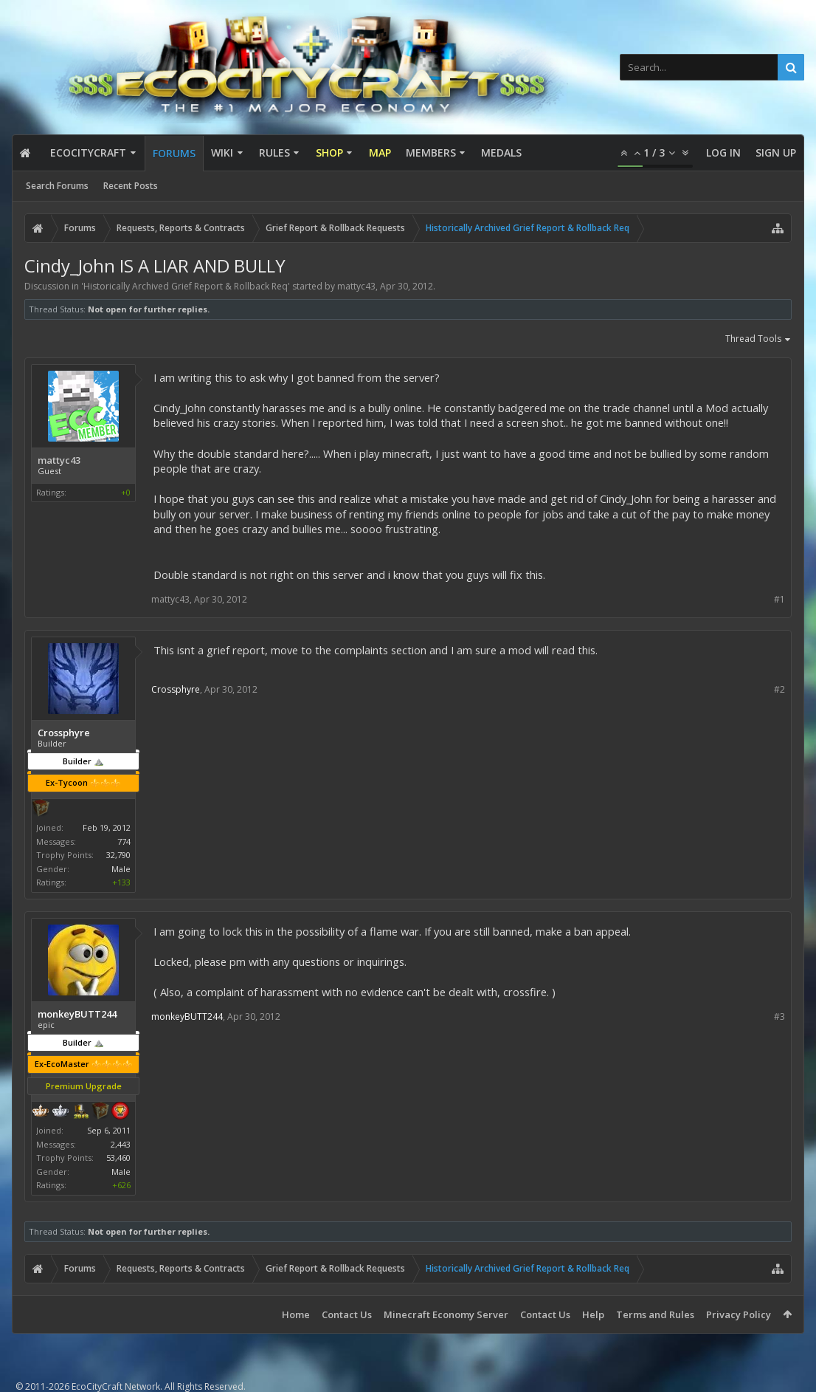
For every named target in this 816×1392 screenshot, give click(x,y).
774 (124, 841)
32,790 (118, 854)
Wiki (222, 152)
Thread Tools (758, 339)
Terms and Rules (655, 1314)
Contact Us (347, 1314)
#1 (779, 599)
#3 (779, 1016)
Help (593, 1314)
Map (380, 152)
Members (431, 152)
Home (296, 1314)
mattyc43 (356, 286)
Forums (174, 153)
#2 (779, 689)
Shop (329, 152)
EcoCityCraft (88, 152)
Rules (274, 152)
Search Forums (57, 185)
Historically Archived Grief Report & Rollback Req (185, 286)
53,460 (118, 1157)
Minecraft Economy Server (446, 1314)
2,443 (121, 1144)
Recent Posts (130, 185)
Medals (501, 152)
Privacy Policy (738, 1314)
